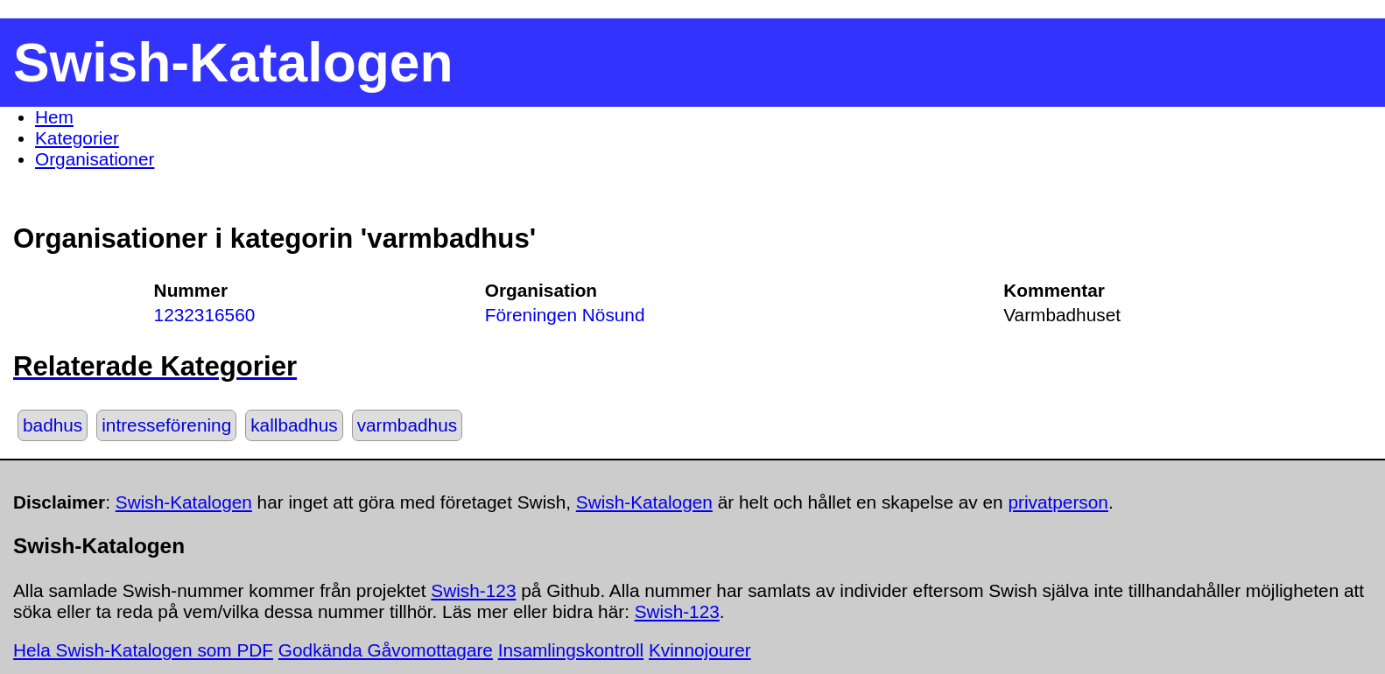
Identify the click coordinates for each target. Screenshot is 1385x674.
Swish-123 (473, 590)
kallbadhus (293, 425)
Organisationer (94, 159)
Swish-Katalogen (184, 502)
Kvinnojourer (700, 650)
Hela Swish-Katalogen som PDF (143, 650)
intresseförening (166, 425)
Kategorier (77, 138)
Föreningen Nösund (565, 315)
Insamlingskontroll (570, 650)
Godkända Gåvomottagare (385, 650)
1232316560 (205, 315)
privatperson (1057, 502)
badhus (52, 425)
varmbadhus (407, 425)
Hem (54, 117)
